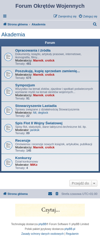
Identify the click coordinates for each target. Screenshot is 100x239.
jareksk (34, 130)
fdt (34, 112)
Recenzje (22, 140)
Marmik (38, 60)
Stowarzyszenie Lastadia (36, 106)
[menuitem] (87, 16)
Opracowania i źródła (33, 50)
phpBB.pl (69, 229)
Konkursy (23, 158)
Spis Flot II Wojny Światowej (38, 123)
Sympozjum (25, 85)
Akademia (13, 34)
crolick (49, 60)
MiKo (33, 164)
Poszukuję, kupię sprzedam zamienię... (47, 71)
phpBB (42, 224)
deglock (43, 112)
